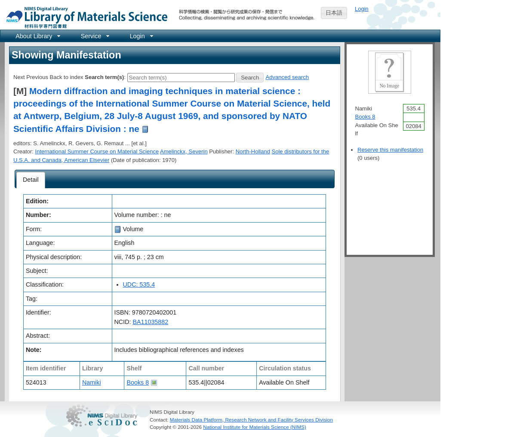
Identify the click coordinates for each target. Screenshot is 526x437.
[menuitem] (37, 36)
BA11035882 (150, 321)
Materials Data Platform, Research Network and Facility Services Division (251, 419)
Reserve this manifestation (390, 150)
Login (362, 9)
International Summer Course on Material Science (97, 151)
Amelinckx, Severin (184, 151)
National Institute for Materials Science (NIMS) (254, 427)
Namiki (91, 382)
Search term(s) (104, 77)
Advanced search (287, 77)
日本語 (334, 12)
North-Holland (253, 151)
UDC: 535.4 (139, 284)
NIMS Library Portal (84, 17)
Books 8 (137, 382)
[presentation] (31, 180)
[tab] (30, 180)
